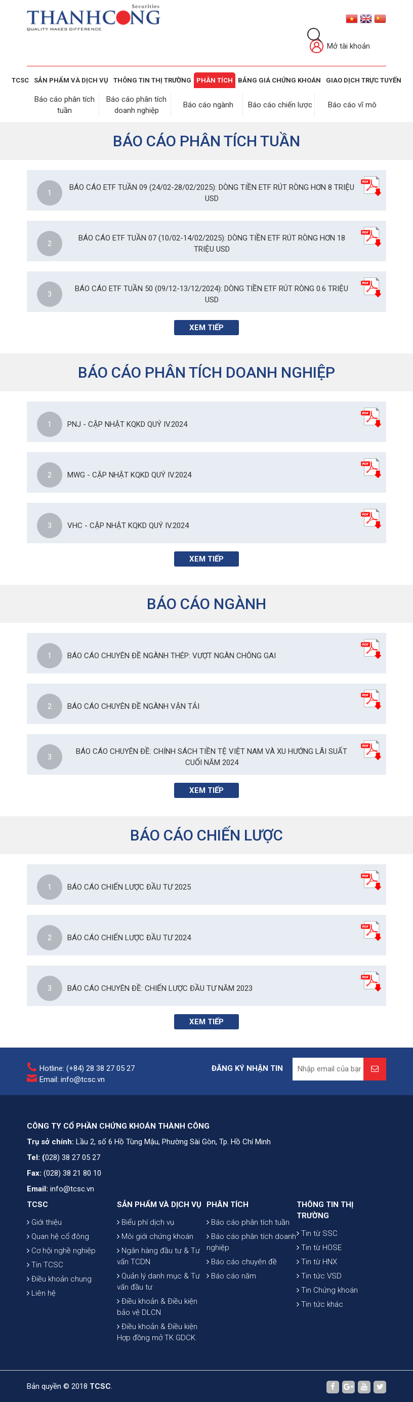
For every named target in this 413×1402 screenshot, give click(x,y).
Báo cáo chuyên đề (241, 1260)
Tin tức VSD (319, 1274)
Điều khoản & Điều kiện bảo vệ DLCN (157, 1305)
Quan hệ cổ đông (58, 1234)
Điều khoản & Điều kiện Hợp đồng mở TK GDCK (157, 1330)
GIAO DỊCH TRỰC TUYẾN (363, 80)
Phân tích (214, 80)
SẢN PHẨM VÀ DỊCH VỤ (71, 80)
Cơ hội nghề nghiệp (61, 1249)
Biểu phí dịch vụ (145, 1220)
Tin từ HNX (317, 1260)
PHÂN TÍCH (227, 1203)
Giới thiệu (44, 1220)
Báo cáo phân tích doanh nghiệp (251, 1240)
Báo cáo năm (231, 1274)
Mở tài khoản (340, 47)
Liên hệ (41, 1291)
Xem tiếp (206, 326)
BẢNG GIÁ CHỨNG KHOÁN (279, 80)
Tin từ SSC (317, 1231)
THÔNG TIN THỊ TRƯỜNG (152, 80)
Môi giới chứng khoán (155, 1234)
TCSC (20, 80)
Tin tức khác (320, 1302)
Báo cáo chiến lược (281, 104)
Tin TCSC (45, 1263)
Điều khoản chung (59, 1277)
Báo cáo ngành (209, 104)
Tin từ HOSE (319, 1246)
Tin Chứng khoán (327, 1288)
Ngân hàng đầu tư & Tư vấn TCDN (158, 1255)
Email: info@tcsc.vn (72, 1078)
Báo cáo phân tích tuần (248, 1220)
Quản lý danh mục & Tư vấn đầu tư (158, 1280)
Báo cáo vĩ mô (352, 104)
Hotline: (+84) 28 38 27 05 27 (87, 1066)
